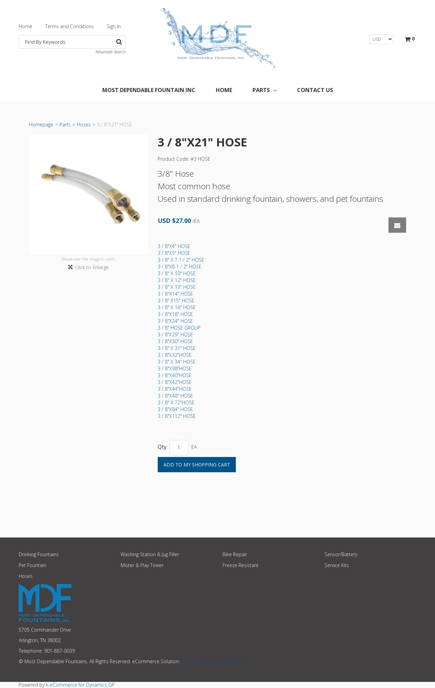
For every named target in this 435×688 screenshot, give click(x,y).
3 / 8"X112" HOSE (177, 416)
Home (25, 26)
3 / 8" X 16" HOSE (177, 307)
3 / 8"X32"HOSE (175, 355)
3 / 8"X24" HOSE (175, 321)
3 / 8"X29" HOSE (175, 334)
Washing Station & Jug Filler (150, 554)
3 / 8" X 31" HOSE (177, 348)
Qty (162, 447)
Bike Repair (235, 554)
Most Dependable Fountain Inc (148, 90)
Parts (265, 90)
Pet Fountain (32, 565)
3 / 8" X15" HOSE (176, 300)
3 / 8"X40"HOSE (175, 375)
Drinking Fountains (39, 554)
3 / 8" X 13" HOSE (177, 287)
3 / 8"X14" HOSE (175, 293)
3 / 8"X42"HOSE (175, 382)
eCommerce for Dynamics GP (82, 685)
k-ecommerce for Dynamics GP (215, 661)
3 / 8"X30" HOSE (175, 341)
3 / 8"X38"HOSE (175, 368)
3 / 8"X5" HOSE (174, 253)
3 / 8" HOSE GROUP (179, 327)
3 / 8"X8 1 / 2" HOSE (180, 266)
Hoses (84, 124)
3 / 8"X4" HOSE (174, 246)
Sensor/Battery (341, 554)
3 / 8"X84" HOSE (175, 409)
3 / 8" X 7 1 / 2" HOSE (181, 260)
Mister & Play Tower (142, 565)
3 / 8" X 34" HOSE (177, 361)
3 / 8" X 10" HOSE (177, 273)
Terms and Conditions (69, 26)
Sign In (114, 26)
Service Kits (337, 565)
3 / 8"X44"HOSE (175, 389)
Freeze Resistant (241, 565)
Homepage (41, 124)
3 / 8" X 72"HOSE (176, 402)
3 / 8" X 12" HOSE (177, 280)
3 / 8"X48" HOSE (175, 395)
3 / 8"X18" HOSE (175, 314)
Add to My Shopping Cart (196, 464)
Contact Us (315, 90)
